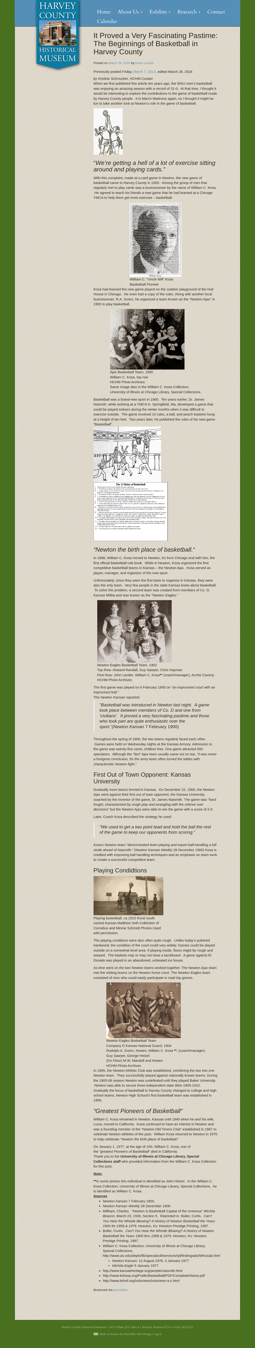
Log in (157, 1334)
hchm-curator (144, 63)
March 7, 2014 (144, 72)
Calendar (107, 21)
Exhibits (160, 11)
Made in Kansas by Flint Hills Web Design (125, 1334)
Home (104, 11)
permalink (121, 1290)
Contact (216, 11)
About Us (130, 11)
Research (189, 11)
